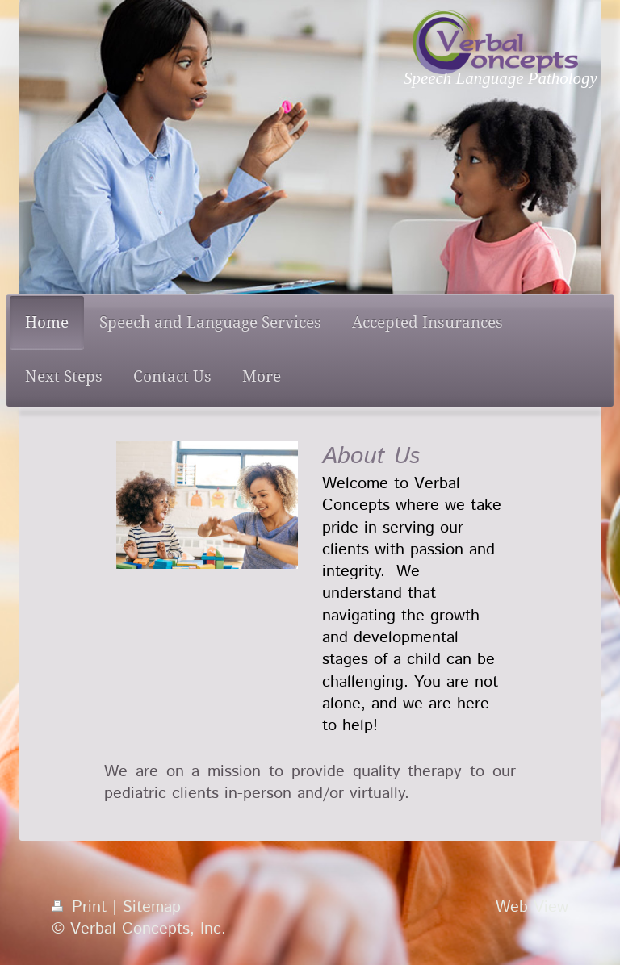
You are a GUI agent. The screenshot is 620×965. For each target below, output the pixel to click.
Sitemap (152, 907)
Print (82, 907)
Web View (532, 907)
